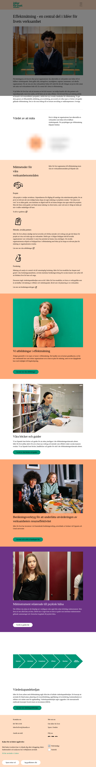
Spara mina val (11, 762)
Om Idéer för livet (54, 724)
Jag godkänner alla (30, 762)
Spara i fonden (53, 727)
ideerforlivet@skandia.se (21, 727)
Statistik (54, 750)
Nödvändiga (55, 746)
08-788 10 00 (17, 724)
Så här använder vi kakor (10, 753)
